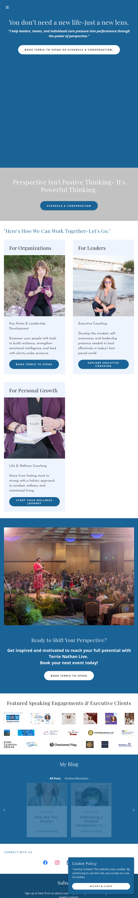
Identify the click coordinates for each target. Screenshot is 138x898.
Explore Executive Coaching (103, 364)
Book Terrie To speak (69, 675)
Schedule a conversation (69, 205)
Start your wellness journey (34, 502)
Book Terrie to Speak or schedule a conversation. (69, 49)
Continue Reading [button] (47, 825)
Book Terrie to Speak (34, 364)
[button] (14, 7)
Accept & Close (101, 886)
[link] (69, 7)
